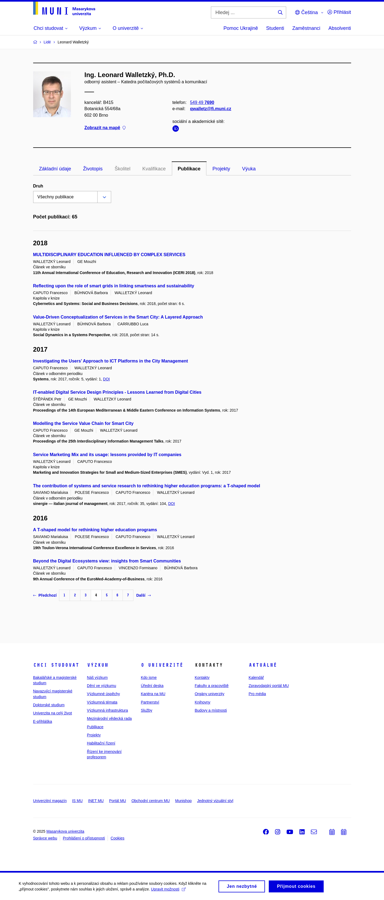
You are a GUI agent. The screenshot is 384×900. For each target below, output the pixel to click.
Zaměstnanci (306, 28)
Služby (146, 710)
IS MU (77, 801)
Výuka (249, 168)
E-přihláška (42, 721)
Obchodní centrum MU (151, 801)
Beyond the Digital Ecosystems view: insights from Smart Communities (107, 561)
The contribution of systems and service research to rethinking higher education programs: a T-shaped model (146, 486)
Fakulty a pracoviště (212, 685)
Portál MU (117, 801)
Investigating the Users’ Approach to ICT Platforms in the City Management (110, 361)
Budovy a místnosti (211, 710)
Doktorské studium (49, 705)
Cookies (117, 838)
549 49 (202, 102)
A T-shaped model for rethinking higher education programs (95, 529)
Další (143, 595)
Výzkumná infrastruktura (107, 710)
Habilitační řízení (101, 743)
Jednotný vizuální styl (215, 801)
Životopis (93, 168)
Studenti (275, 28)
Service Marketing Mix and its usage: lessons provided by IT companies (107, 454)
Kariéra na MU (153, 694)
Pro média (257, 694)
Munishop (183, 801)
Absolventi (339, 28)
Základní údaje (55, 168)
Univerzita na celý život (52, 713)
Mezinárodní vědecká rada (109, 718)
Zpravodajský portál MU (269, 685)
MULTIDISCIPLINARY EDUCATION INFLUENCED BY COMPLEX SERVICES (109, 254)
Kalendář (256, 677)
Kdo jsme (149, 677)
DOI (106, 379)
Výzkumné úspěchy (103, 694)
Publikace (189, 168)
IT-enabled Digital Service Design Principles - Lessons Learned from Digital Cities (117, 392)
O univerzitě (162, 665)
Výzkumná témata (102, 702)
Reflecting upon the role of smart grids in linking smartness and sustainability (113, 286)
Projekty (221, 168)
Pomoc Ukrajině (240, 28)
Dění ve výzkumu (101, 685)
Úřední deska (152, 685)
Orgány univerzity (209, 694)
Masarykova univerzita (65, 831)
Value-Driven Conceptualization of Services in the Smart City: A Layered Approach (118, 317)
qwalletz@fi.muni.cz (210, 108)
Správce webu (45, 838)
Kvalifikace (154, 168)
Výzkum (97, 665)
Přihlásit (339, 12)
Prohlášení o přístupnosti (84, 838)
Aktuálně (263, 665)
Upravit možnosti (168, 891)
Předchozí (45, 595)
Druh (38, 186)
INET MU (96, 801)
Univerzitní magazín (50, 801)
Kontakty (202, 677)
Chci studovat (56, 665)
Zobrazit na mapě (105, 127)
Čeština (306, 12)
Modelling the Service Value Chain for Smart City (83, 423)
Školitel (122, 168)
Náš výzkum (97, 677)
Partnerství (150, 702)
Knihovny (202, 702)
